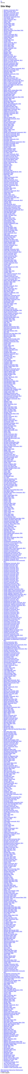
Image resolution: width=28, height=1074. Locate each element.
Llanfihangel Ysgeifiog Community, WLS (14, 604)
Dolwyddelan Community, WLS (12, 299)
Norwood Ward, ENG (9, 768)
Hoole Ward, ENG (8, 460)
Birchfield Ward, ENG (9, 94)
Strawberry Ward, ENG (10, 937)
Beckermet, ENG (8, 72)
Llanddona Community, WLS (11, 559)
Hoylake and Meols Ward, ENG (12, 468)
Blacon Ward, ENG (9, 102)
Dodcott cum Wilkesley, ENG (11, 292)
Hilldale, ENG (7, 450)
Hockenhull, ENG (8, 453)
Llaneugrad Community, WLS (11, 583)
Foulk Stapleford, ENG (10, 360)
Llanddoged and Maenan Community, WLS (15, 557)
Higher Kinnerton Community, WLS (13, 446)
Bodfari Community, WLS (10, 110)
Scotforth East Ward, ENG (10, 879)
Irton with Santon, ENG (10, 483)
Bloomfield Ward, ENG (10, 105)
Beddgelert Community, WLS (11, 74)
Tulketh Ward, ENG (9, 979)
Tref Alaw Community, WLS (11, 964)
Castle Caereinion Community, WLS (13, 200)
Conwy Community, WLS (10, 253)
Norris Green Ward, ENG (10, 763)
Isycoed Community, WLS (10, 484)
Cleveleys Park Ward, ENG (11, 239)
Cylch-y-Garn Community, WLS (12, 277)
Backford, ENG (8, 52)
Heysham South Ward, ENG (11, 443)
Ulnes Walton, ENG (9, 983)
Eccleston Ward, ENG (9, 320)
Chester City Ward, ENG (10, 215)
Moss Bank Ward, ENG (10, 731)
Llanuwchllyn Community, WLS (12, 653)
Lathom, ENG (7, 513)
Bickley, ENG (7, 88)
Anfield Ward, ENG (9, 37)
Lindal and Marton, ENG (10, 526)
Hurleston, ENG (8, 469)
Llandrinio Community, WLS (11, 567)
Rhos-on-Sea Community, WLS (12, 839)
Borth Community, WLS (10, 121)
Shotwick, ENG (8, 904)
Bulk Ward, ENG (8, 165)
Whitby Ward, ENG (9, 1029)
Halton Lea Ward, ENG (10, 409)
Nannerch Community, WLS (11, 742)
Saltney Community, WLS (10, 870)
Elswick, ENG (7, 337)
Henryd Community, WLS (10, 435)
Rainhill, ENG (7, 837)
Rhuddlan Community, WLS (11, 847)
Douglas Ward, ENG (9, 300)
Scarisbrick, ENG (8, 877)
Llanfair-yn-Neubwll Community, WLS (13, 595)
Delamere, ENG (8, 284)
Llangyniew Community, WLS (11, 624)
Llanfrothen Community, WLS (11, 606)
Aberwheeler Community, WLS (12, 16)
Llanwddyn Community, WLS (11, 654)
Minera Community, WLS (10, 715)
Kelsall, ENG (7, 488)
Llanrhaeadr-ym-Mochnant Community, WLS (15, 638)
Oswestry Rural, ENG (9, 779)
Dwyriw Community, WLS (10, 311)
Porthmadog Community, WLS (12, 821)
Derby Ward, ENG (8, 287)
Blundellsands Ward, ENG (10, 106)
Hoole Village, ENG (9, 458)
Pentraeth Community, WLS (11, 806)
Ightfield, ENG (7, 474)
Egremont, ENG (8, 329)
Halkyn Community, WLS (10, 404)
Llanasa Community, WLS (10, 544)
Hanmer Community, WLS (10, 416)
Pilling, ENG (7, 816)
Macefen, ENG (7, 678)
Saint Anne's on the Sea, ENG (12, 869)
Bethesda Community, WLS (11, 78)
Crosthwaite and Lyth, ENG (11, 267)
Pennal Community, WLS (10, 799)
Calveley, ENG (7, 186)
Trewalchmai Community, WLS (12, 976)
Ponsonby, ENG (8, 818)
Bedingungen (19, 1070)
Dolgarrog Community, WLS (11, 296)
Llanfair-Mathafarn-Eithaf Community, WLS (15, 594)
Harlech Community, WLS (10, 420)
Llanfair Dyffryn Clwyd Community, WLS (14, 590)
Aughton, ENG (7, 49)
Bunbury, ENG (7, 167)
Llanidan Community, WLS (11, 628)
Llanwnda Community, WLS (11, 655)
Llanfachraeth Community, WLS (12, 585)
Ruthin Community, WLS (10, 865)
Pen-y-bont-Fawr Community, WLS (13, 794)
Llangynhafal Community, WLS (12, 623)
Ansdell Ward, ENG (9, 40)
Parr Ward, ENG (8, 788)
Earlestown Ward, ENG (10, 315)
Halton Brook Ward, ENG (10, 407)
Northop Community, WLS (10, 765)
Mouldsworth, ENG (9, 735)
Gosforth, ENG (7, 375)
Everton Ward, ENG (9, 345)
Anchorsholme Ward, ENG (11, 35)
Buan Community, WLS (10, 161)
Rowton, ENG (7, 862)
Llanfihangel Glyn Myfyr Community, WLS (15, 602)
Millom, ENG (7, 714)
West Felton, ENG (8, 1021)
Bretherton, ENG (8, 128)
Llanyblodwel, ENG (9, 657)
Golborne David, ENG (9, 373)
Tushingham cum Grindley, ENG (12, 980)
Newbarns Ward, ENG (9, 753)
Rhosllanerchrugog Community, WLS (13, 843)
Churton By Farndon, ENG (11, 230)
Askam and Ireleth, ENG (10, 48)
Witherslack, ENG (8, 1052)
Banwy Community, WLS (10, 61)
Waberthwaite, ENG (9, 996)
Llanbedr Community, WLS (11, 546)
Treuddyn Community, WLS (11, 975)
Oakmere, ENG (8, 769)
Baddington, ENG (8, 54)
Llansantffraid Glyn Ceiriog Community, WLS (15, 648)
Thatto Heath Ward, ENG (10, 950)
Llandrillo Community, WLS (11, 566)
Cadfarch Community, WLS (11, 177)
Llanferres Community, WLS (11, 600)
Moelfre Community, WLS (10, 719)
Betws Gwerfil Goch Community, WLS (14, 80)
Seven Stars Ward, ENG (10, 894)
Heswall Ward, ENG (9, 440)
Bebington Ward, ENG (9, 71)
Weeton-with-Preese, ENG (11, 1011)
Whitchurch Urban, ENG (10, 1032)
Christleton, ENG (8, 226)
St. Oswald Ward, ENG (10, 924)
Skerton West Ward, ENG (10, 911)
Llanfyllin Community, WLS (11, 608)
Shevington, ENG (8, 899)
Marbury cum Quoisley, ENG (11, 691)
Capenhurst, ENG (8, 192)
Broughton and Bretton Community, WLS (14, 141)
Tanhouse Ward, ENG (9, 942)
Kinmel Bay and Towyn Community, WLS (14, 492)
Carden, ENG (7, 193)
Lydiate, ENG (7, 677)
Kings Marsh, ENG (8, 491)
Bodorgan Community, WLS (11, 113)
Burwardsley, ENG (8, 173)
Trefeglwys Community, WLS (11, 965)
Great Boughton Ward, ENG (11, 381)
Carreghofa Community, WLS (11, 197)
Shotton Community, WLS (10, 901)
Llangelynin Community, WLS (11, 612)
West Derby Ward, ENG (10, 1019)
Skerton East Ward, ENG (10, 909)
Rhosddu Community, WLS (11, 841)
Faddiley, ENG (7, 347)
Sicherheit (6, 1070)
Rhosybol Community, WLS (11, 844)
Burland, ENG (7, 169)
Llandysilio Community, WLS (11, 574)
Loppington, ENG (8, 669)
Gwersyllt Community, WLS (11, 397)
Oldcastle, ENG (8, 775)
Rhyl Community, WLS (10, 848)
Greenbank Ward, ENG (10, 387)
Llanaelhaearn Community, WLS (12, 541)
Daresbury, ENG (8, 283)
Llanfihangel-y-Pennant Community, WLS (14, 605)
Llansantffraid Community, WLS (12, 647)
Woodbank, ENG (8, 1053)
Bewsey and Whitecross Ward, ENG (13, 84)
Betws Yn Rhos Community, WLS (12, 82)
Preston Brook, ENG (9, 829)
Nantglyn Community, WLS (11, 744)
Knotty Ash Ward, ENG (10, 503)
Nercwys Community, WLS (11, 746)
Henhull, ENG (7, 432)
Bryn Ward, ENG (8, 152)
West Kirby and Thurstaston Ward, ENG (14, 1022)
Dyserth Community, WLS (10, 314)
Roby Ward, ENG (8, 855)
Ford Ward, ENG (8, 358)
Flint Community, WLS (9, 356)
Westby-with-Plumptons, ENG (11, 1024)
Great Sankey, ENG (9, 386)
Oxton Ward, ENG (8, 784)
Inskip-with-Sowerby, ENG (10, 481)
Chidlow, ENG (7, 216)
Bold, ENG (6, 116)
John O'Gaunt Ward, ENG (10, 485)
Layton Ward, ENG (9, 514)
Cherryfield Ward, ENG (10, 212)
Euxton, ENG (7, 344)
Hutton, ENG (7, 470)
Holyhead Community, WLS (11, 455)
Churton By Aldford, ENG (10, 228)
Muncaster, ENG (8, 738)
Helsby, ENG (7, 431)
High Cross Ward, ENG (10, 445)
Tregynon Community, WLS (11, 969)
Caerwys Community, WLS (11, 184)
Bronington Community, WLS (11, 139)
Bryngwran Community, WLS (11, 158)
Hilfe (2, 1070)
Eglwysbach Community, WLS (11, 328)
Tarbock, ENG (7, 943)
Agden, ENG (7, 22)
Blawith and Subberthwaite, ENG (12, 103)
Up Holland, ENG (8, 987)
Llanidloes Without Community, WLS (13, 629)
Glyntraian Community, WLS (11, 370)
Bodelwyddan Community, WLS (12, 109)
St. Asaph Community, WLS (11, 919)
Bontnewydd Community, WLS (12, 118)
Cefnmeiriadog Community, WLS (12, 205)
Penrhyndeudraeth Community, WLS (13, 802)
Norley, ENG (7, 761)
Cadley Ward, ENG (9, 178)
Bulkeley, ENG (7, 166)
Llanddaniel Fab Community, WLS (13, 553)
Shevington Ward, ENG (10, 896)
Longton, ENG (7, 666)
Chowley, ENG (7, 224)
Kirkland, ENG (7, 500)
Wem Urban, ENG (8, 1017)
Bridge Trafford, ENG (9, 129)
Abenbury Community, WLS (11, 10)
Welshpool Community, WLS (11, 1014)
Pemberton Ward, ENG (10, 792)
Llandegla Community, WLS (11, 564)
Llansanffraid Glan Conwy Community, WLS (15, 644)
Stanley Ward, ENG (9, 932)
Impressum (3, 1071)
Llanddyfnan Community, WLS (12, 563)
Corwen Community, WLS (10, 256)
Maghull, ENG (7, 684)
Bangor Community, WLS (10, 59)
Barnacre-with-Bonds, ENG (11, 64)
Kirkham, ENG (7, 499)
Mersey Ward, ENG (9, 710)
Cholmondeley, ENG (9, 220)
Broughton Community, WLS (11, 143)
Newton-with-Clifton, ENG (10, 757)
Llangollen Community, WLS (11, 616)
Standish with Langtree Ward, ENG (13, 931)
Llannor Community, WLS (10, 636)
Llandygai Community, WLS (11, 571)
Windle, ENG (7, 1047)
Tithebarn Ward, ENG (9, 957)
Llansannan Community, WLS (11, 646)
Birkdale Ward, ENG (9, 95)
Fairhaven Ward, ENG (9, 348)
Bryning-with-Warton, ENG (11, 159)
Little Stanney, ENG (9, 538)
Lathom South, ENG (9, 511)
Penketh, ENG (7, 795)
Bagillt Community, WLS (10, 56)
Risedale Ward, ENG (9, 852)
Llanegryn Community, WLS (11, 575)
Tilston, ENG (7, 954)
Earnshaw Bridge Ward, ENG (11, 317)
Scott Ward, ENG (8, 884)
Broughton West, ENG (9, 146)
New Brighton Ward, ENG (10, 752)
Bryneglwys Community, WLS (11, 155)
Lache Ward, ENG (8, 507)
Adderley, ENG (7, 21)
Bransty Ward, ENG (9, 125)
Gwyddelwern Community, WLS (12, 398)
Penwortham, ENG (9, 809)
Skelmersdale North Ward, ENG (12, 907)
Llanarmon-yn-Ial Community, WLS (13, 542)
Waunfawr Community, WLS (11, 1005)
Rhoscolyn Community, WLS (11, 840)
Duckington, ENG (8, 305)
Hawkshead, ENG (8, 427)
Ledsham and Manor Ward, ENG (12, 519)
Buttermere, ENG (8, 174)
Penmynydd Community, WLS (11, 798)
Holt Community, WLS (9, 454)
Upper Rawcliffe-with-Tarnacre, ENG (13, 990)
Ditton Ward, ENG (8, 291)
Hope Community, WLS (10, 461)
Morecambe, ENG (8, 726)
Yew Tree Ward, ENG (9, 1063)
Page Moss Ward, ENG (10, 786)
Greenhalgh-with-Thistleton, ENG (12, 389)
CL (1, 1)
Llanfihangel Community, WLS (12, 601)
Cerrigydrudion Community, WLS (12, 208)
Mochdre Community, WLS (11, 718)
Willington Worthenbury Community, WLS (14, 1043)
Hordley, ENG (7, 462)
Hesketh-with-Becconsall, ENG (12, 438)
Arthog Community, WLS (10, 42)
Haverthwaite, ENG (9, 421)
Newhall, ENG (7, 754)
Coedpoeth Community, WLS (11, 249)
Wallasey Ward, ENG (9, 999)
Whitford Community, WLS (11, 1036)
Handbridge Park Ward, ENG (11, 413)
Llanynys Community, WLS (11, 661)
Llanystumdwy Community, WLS (12, 662)
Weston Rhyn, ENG (9, 1025)
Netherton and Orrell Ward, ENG (12, 750)
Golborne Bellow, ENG (10, 371)
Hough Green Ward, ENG (10, 466)
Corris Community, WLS (10, 254)
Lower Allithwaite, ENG (10, 670)
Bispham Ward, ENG (9, 98)
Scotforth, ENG (8, 882)
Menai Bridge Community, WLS (12, 707)
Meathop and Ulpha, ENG (10, 699)
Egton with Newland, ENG (10, 330)
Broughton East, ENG (9, 144)
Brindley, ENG (7, 131)
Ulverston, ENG (8, 985)
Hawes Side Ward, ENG (10, 426)
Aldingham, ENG (8, 29)
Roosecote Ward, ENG (10, 858)
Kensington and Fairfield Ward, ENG (13, 489)
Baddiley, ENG (7, 53)
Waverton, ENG (8, 1006)
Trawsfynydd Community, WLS (12, 961)
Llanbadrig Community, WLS (11, 545)
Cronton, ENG (7, 264)
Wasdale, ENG (7, 1003)
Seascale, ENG (8, 888)
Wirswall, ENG (7, 1051)
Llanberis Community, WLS (11, 551)
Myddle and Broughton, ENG (11, 739)
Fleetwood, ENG (8, 355)
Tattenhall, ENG (8, 949)
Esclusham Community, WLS (11, 341)
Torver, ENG (7, 958)
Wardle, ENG (7, 1002)
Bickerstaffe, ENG (8, 86)
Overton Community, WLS (10, 783)
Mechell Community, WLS (10, 700)
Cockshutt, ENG (8, 247)
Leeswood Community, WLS (11, 521)
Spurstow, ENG (8, 916)
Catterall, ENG (7, 201)
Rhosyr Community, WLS (10, 845)
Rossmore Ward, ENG (9, 860)
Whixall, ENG (7, 1037)
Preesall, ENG (7, 824)
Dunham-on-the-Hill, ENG (10, 309)
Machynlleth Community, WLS (11, 680)
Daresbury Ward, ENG (9, 281)
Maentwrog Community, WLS (11, 682)
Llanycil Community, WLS (10, 658)
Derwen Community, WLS (10, 288)
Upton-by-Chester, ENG (10, 991)
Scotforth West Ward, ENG (11, 881)
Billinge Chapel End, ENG (10, 91)
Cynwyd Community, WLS (10, 279)
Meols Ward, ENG (8, 708)
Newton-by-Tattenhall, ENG (11, 756)
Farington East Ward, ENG (11, 349)
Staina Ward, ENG (8, 927)
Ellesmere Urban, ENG (10, 336)
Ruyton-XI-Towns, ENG (10, 866)
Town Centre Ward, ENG (10, 960)
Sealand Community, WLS (10, 886)
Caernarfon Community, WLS (11, 181)
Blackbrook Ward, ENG (10, 101)
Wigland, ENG (7, 1040)
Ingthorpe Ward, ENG (9, 480)
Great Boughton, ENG (9, 382)
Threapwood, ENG (9, 953)
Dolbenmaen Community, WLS (12, 295)
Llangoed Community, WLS (11, 614)
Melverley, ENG (8, 706)
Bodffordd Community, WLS (11, 112)
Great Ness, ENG (8, 385)
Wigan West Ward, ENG (10, 1038)
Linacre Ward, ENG (9, 525)
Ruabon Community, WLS (10, 863)
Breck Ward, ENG (8, 127)
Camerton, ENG (8, 189)
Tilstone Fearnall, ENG (10, 956)
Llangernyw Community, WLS (11, 613)
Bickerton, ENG (8, 87)
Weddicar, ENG (8, 1010)
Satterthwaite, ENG (9, 874)
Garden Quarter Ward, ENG (11, 366)
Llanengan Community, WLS (11, 580)
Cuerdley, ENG (7, 272)
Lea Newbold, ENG (9, 515)
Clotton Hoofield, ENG (9, 242)
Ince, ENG (6, 477)
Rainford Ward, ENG (9, 835)
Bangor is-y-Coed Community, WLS (13, 60)
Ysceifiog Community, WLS (11, 1066)
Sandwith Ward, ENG (9, 871)
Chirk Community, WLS (10, 219)
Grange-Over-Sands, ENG (11, 377)
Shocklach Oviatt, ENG (10, 900)
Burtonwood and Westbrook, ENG (13, 171)
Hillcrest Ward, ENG (9, 449)
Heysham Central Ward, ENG (11, 442)
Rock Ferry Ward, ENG (10, 856)
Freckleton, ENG (8, 362)
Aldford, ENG (7, 27)
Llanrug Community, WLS (10, 642)
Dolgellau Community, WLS (11, 298)
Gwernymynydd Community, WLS (12, 396)
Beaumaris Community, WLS (11, 69)
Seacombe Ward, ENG (10, 885)
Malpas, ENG (7, 685)
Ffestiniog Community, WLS (11, 354)
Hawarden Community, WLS (11, 423)
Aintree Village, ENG (9, 25)
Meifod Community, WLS (10, 703)
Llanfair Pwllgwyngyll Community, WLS (14, 591)
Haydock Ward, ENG (9, 428)
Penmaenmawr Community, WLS (12, 797)
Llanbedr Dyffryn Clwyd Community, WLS (14, 548)
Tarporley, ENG (8, 946)
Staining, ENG (7, 928)
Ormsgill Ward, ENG (9, 776)
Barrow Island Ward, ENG (10, 65)
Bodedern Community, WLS (11, 108)
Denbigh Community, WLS (11, 286)
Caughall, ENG (8, 203)
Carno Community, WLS (10, 196)
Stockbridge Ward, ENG (10, 935)
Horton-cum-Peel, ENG (10, 465)
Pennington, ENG (8, 801)
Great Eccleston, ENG (9, 383)
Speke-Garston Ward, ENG (11, 915)
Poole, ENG (7, 820)
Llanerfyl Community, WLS (11, 582)
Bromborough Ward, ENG (10, 136)
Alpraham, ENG (8, 31)
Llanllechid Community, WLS (11, 631)
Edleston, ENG (7, 325)
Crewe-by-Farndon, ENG (10, 261)
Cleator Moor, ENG (9, 238)
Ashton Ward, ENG (9, 45)
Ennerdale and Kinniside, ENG (12, 339)
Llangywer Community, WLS (11, 627)
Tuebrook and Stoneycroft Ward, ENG (14, 977)
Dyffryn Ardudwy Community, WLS (13, 313)
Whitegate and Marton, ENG (11, 1034)
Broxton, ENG (7, 147)
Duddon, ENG (7, 306)
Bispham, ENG (7, 99)
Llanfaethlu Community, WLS (11, 587)
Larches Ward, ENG (9, 508)
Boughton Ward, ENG (9, 122)
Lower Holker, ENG (9, 672)
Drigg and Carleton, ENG (10, 303)
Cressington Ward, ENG (10, 260)
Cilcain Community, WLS (10, 233)
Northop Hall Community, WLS (12, 767)
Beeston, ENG (7, 75)
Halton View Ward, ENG (10, 411)
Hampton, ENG (8, 412)
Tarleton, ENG (7, 945)
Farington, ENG (8, 351)
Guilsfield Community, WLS (11, 393)
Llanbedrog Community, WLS (11, 549)
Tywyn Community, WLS (10, 981)
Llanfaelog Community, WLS (11, 586)
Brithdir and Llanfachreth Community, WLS (15, 132)
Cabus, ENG (7, 175)
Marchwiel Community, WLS (11, 692)
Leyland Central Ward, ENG (11, 522)
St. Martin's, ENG (8, 923)
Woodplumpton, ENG (9, 1055)
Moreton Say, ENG (9, 727)
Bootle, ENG (7, 120)
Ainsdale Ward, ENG (9, 23)
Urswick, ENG (7, 992)
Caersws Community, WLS (11, 182)
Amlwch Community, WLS (10, 34)
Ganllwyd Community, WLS (11, 364)
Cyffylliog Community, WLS (11, 276)
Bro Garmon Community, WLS (12, 133)
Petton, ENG (7, 813)
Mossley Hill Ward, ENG (10, 733)
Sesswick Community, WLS (11, 893)
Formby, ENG (7, 359)
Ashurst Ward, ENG (9, 46)
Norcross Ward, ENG (9, 760)
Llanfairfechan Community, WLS (12, 597)
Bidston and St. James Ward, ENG (13, 90)
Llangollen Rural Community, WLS (13, 617)
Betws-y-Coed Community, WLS (12, 83)
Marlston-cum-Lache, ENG (11, 693)
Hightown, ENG (8, 447)
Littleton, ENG (7, 540)
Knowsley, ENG (8, 506)
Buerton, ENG (7, 163)
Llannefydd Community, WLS (11, 633)
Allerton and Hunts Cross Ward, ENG (13, 30)
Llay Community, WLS (9, 663)
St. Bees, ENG (7, 920)
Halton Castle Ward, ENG (10, 408)
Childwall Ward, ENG (9, 218)
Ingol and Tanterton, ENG (10, 479)
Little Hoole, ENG (8, 534)
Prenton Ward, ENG (9, 825)
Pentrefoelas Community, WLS (12, 807)
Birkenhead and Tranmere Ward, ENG (14, 97)
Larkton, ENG (7, 510)
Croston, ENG (7, 268)
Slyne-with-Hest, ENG (9, 912)
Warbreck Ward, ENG (9, 1000)
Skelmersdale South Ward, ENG (12, 908)
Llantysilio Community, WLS (11, 651)
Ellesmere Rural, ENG (9, 334)
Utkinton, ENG (7, 994)
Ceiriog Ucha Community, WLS (12, 207)
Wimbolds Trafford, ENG (10, 1044)
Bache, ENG (7, 50)
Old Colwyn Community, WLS (11, 772)
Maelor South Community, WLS (12, 681)
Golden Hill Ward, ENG (10, 374)
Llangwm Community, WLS (11, 620)
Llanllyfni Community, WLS (11, 632)
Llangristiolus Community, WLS (12, 619)
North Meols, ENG (8, 764)
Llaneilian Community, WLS (11, 576)
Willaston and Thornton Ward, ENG (13, 1041)
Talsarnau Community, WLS (11, 941)
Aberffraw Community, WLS (11, 14)
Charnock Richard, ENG (10, 211)
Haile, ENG (7, 400)
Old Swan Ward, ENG (9, 773)
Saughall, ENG (7, 875)
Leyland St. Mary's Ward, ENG (12, 523)
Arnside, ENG (7, 41)
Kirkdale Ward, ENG (9, 498)
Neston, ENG (7, 748)
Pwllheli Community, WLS (10, 832)
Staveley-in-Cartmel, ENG (10, 934)
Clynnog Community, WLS (10, 245)
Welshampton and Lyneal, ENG (12, 1013)
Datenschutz (12, 1070)
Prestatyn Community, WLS (11, 828)
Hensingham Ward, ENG (10, 436)
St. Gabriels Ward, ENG (10, 922)
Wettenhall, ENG (8, 1026)
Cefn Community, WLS (10, 204)
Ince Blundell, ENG (9, 476)
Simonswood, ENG (9, 905)
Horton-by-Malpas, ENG (10, 464)
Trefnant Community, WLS (11, 966)
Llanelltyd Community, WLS (11, 579)
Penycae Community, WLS (11, 810)
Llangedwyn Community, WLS (11, 609)
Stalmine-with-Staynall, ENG (11, 930)
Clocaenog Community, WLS (11, 241)
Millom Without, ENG (9, 712)
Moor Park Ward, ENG (9, 723)
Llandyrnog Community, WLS (11, 572)
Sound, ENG (7, 913)
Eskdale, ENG (7, 343)
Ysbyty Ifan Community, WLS (11, 1064)
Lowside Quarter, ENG (10, 676)
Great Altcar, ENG (8, 379)
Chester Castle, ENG (9, 214)
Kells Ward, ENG (8, 487)
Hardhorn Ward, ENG (9, 419)
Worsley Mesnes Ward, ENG (11, 1058)
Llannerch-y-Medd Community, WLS (13, 635)
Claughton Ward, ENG (9, 237)
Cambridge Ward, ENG (10, 188)
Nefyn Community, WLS (10, 745)
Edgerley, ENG (7, 324)
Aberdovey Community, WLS (11, 12)
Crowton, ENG (7, 269)
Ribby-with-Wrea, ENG (10, 850)
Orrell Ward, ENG (8, 778)
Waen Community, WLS (10, 998)
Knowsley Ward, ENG (9, 504)
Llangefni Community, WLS (11, 610)
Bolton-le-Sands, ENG (9, 117)
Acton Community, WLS (10, 19)
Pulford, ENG (7, 831)
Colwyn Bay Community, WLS (11, 250)
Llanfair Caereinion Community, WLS (13, 589)
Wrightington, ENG (9, 1060)
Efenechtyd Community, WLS (11, 326)
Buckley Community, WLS (10, 162)
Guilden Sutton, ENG (9, 392)
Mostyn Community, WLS (10, 734)
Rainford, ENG (7, 836)
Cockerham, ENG (8, 246)
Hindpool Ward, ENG (9, 451)
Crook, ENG (7, 265)
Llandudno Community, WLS (11, 568)
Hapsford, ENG (8, 417)
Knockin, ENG (7, 502)
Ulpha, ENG (7, 984)
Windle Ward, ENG (9, 1045)
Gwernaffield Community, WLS (12, 394)
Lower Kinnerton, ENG (10, 673)
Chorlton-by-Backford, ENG (11, 223)
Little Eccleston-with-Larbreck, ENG (13, 533)
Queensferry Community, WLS (12, 833)
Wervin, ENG (7, 1018)
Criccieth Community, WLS (11, 262)
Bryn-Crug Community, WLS (11, 154)
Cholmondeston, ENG (9, 222)
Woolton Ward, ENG (9, 1056)
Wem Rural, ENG (8, 1015)
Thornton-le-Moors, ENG (10, 952)
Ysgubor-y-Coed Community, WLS (13, 1067)
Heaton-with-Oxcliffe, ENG (11, 430)
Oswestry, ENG (8, 780)
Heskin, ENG (7, 439)
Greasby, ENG (7, 378)
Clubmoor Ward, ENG (9, 243)
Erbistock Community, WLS (11, 340)
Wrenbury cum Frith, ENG (10, 1059)
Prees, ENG (7, 822)
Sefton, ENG (7, 889)
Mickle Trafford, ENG (9, 711)
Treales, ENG (7, 962)
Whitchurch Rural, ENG (10, 1030)
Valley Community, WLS (10, 995)
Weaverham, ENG (8, 1009)
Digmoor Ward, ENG (9, 290)
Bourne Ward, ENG (9, 124)
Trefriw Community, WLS (10, 968)
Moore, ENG (7, 725)
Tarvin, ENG (7, 947)
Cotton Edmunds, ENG (10, 257)
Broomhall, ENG (8, 140)
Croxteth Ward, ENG (9, 271)
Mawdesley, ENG (8, 697)
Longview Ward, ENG (9, 667)
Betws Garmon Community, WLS (12, 79)
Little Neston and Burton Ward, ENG (13, 537)
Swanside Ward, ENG (9, 938)
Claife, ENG (7, 234)
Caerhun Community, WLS (11, 180)
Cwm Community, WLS (10, 275)
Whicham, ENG (8, 1028)
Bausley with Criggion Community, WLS (14, 68)
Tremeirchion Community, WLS (12, 973)
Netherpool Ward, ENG (10, 749)
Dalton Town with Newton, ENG (12, 280)
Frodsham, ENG (8, 363)
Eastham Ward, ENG (9, 318)
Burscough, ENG (8, 170)
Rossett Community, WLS (10, 859)
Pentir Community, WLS (10, 805)
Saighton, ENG (8, 867)
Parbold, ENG (7, 787)
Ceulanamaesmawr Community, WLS (13, 209)
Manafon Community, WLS (11, 686)
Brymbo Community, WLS (10, 151)
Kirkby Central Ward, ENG (10, 495)
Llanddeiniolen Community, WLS (12, 555)
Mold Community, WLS (10, 720)
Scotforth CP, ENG (8, 878)
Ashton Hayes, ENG (9, 44)
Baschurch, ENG (8, 67)
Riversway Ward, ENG (9, 854)
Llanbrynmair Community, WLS (12, 552)
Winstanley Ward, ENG (10, 1049)
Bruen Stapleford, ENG (10, 148)
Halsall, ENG (7, 405)
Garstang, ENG (8, 367)
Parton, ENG (7, 790)
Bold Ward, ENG (8, 114)
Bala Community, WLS (10, 57)
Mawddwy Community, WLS (11, 696)
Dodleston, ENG (8, 294)
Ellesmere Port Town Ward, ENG (12, 333)
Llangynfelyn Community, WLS (12, 621)
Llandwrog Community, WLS (11, 570)
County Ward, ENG (9, 258)
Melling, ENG (7, 704)
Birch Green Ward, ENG (10, 93)
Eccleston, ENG (8, 321)
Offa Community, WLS (9, 771)
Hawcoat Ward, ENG (9, 424)
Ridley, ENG (7, 851)
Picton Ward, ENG (8, 814)
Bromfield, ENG (8, 137)
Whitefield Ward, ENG (9, 1033)
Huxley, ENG (7, 472)
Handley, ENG (7, 415)
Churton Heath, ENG (9, 231)
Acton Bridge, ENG (9, 18)
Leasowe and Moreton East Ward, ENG (14, 518)
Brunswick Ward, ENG (9, 150)
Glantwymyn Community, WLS (12, 368)
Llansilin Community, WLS (10, 650)
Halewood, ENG (8, 402)
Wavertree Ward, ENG (9, 1007)
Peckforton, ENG (8, 791)
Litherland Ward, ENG (9, 529)
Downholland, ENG (9, 302)
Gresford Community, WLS (11, 390)
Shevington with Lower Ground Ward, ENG (15, 897)
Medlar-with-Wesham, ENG (11, 701)
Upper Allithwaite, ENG (10, 988)
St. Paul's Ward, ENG (9, 926)
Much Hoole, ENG (8, 737)
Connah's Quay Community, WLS (12, 252)
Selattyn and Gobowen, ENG (11, 890)
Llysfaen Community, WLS (11, 665)
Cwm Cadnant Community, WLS (12, 273)
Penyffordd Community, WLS (11, 812)
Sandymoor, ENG (8, 873)
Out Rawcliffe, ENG (9, 782)
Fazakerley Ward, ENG (10, 352)
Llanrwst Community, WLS (11, 643)
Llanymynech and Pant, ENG (11, 659)
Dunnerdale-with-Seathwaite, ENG (13, 310)
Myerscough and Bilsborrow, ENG (13, 741)
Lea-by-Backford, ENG (10, 517)
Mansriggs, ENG (8, 689)
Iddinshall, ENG (8, 473)
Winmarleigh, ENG (8, 1048)
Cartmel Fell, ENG (8, 199)
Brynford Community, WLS (11, 156)
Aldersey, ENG (7, 26)
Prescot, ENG (7, 826)
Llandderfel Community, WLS (11, 556)
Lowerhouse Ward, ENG (10, 674)
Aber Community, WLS (10, 11)
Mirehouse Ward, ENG (10, 716)
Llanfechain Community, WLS (11, 598)
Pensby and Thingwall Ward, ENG (13, 803)
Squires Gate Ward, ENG (10, 918)
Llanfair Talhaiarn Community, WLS (13, 593)
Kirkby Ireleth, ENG (9, 496)
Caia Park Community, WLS (11, 185)
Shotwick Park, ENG (9, 903)
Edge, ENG (7, 322)
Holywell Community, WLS (11, 457)
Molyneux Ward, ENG (9, 722)
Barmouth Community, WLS (11, 63)
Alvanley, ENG (7, 33)
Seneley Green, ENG (9, 892)
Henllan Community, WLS (10, 434)
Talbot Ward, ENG (8, 939)
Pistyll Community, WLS (10, 817)
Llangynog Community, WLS (11, 625)
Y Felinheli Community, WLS (11, 1062)
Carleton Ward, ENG (9, 194)
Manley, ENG (7, 688)
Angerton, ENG (8, 38)
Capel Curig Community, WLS (11, 190)
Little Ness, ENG (8, 536)
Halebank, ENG (8, 401)
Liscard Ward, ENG (9, 527)
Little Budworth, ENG (9, 532)
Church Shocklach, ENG (10, 227)
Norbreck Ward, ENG (9, 759)
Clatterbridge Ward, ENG (10, 235)
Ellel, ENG (6, 332)
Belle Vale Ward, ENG (9, 76)
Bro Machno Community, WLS (12, 135)
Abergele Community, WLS (11, 15)
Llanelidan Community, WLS (11, 578)
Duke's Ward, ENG (9, 307)
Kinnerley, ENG (8, 493)
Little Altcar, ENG (8, 530)
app (8, 1071)
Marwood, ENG (8, 695)
